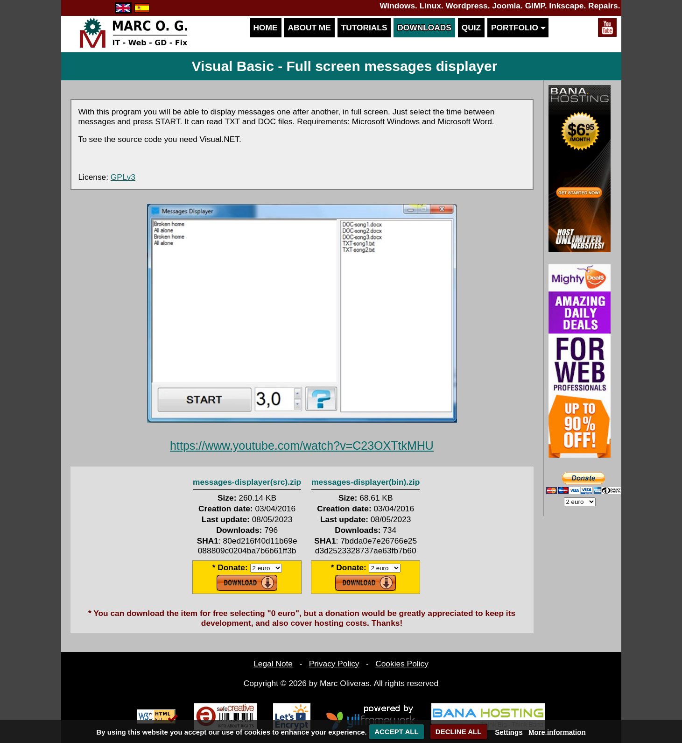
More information (557, 732)
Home (265, 27)
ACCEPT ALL (396, 732)
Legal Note (273, 663)
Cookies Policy (402, 663)
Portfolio (518, 27)
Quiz (471, 27)
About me (309, 27)
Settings (508, 732)
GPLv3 (123, 177)
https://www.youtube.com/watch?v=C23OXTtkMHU (302, 445)
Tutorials (364, 27)
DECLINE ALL (459, 732)
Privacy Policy (334, 663)
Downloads (424, 27)
